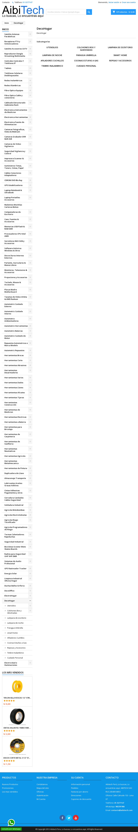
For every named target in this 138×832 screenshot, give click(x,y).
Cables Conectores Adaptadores (12, 174)
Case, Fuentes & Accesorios (11, 220)
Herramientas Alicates (14, 392)
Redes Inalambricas (13, 80)
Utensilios (11, 605)
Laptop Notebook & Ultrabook (13, 191)
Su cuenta (77, 777)
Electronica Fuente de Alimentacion (14, 123)
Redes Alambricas (12, 85)
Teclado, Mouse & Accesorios (12, 283)
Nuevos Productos (10, 784)
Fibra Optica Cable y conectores (13, 96)
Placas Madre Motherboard (10, 290)
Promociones (8, 788)
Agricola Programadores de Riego (15, 528)
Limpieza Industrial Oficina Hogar (13, 579)
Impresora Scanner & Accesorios (14, 159)
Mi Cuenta (41, 799)
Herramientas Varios (13, 377)
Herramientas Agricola (14, 456)
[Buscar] (69, 12)
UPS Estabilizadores (13, 185)
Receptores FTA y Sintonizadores (12, 42)
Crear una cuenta (129, 2)
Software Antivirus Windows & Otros (12, 249)
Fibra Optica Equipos (13, 90)
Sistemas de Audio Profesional (12, 562)
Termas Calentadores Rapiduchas (14, 535)
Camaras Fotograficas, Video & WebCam (14, 130)
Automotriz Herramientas (16, 326)
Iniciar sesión (114, 2)
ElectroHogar (10, 595)
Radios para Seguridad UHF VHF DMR (15, 555)
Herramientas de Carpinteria (12, 435)
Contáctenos (42, 784)
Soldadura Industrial (13, 505)
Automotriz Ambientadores (11, 319)
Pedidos (74, 788)
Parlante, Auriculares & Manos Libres (15, 264)
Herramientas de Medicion (12, 410)
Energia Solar (10, 573)
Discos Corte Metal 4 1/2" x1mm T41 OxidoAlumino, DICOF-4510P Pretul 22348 (17, 758)
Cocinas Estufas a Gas (17, 643)
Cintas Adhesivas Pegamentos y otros (13, 491)
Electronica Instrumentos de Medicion (15, 111)
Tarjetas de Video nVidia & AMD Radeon (15, 298)
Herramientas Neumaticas (10, 449)
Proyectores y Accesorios (15, 277)
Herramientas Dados (13, 382)
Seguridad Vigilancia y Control (14, 152)
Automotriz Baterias (13, 331)
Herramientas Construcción (10, 403)
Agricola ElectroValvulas (15, 515)
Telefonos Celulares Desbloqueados (13, 74)
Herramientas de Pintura (15, 468)
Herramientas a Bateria (15, 422)
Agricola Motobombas (14, 510)
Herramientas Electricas (15, 417)
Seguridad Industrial (14, 541)
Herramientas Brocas (14, 355)
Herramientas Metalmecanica (11, 462)
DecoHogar (9, 600)
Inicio (5, 29)
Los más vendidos (13, 672)
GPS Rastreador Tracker (15, 568)
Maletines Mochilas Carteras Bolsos (13, 205)
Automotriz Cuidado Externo (13, 305)
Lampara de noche (15, 623)
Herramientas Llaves (13, 387)
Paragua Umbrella (15, 628)
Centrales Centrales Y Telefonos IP (14, 62)
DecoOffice (9, 590)
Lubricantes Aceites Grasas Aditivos (13, 484)
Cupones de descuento (81, 799)
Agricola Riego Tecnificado (11, 521)
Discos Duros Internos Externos (14, 256)
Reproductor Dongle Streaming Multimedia (14, 54)
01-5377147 (27, 2)
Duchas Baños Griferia (14, 585)
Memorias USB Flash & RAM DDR (14, 227)
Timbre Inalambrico (15, 652)
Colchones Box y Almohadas (14, 611)
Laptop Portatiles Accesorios (12, 198)
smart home (12, 633)
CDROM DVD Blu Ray (13, 180)
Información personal (80, 784)
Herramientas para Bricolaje (13, 428)
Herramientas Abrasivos (15, 365)
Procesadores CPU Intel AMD (15, 234)
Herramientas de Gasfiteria (12, 442)
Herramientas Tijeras (14, 397)
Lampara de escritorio (16, 618)
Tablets (7, 68)
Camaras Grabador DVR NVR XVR (15, 137)
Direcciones (76, 795)
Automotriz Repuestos (14, 350)
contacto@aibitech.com (121, 810)
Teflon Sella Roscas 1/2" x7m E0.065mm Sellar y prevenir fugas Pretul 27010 (17, 698)
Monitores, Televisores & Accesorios (15, 271)
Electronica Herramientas (16, 117)
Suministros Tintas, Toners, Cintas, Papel (14, 166)
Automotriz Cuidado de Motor (15, 337)
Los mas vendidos (10, 791)
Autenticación (42, 795)
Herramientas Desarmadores (11, 371)
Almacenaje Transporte (15, 478)
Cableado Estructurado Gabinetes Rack (14, 103)
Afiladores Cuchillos (15, 638)
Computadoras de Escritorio (12, 213)
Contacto (6, 2)
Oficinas (40, 791)
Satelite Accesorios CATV (15, 48)
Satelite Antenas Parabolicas (11, 35)
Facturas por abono (79, 791)
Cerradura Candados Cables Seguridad (14, 498)
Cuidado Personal (15, 657)
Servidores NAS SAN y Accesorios (14, 242)
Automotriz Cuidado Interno (13, 312)
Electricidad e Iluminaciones (10, 663)
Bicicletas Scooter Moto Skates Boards (15, 547)
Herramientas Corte (13, 360)
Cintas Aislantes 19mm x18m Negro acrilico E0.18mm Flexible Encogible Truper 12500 (17, 728)
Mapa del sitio (43, 788)
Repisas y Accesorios (16, 647)
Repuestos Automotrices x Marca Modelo (16, 344)
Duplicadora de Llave (14, 473)
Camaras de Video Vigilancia (12, 145)
